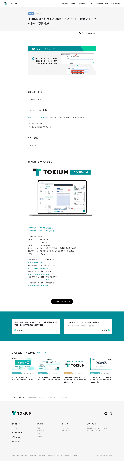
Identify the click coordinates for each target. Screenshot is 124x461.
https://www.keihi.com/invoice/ (38, 268)
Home (14, 397)
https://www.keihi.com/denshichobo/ (40, 280)
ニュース (21, 397)
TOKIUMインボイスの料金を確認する (40, 228)
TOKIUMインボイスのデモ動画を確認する (42, 231)
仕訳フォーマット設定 (35, 117)
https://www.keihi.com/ (35, 262)
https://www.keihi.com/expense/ (38, 274)
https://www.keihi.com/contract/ (38, 285)
